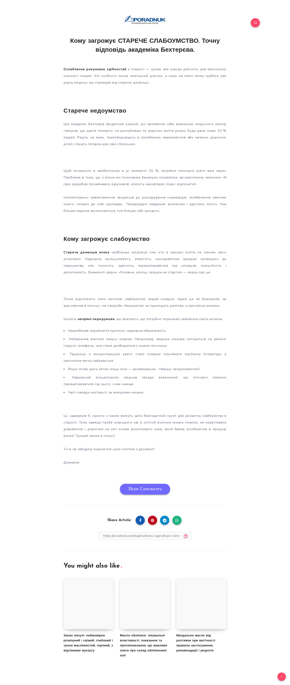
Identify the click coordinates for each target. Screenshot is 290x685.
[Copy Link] (145, 535)
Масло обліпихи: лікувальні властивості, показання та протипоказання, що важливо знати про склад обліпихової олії (143, 645)
